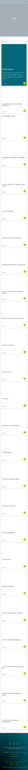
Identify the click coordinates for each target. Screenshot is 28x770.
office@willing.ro (14, 756)
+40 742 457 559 (14, 754)
